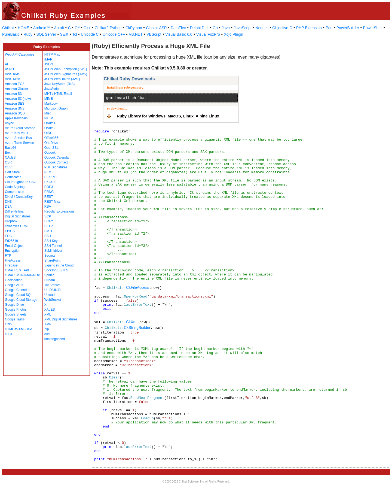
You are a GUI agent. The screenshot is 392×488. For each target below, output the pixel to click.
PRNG (49, 192)
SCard (49, 221)
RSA (47, 206)
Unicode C (90, 34)
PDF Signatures (56, 167)
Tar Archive (52, 285)
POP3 (48, 187)
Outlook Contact (56, 162)
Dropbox (11, 221)
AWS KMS (12, 74)
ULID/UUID (52, 290)
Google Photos (15, 309)
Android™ (41, 28)
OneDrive (51, 143)
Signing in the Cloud (59, 265)
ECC (8, 236)
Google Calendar (17, 290)
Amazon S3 (13, 94)
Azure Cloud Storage (20, 128)
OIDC (48, 133)
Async (9, 123)
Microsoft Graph (56, 108)
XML (47, 314)
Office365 (51, 138)
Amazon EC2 (14, 84)
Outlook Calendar (57, 157)
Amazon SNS (14, 108)
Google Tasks (15, 319)
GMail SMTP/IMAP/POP (22, 275)
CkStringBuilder (137, 327)
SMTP (48, 231)
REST (48, 197)
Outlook (50, 152)
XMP (47, 324)
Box (8, 152)
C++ (87, 28)
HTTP (9, 334)
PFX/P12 (50, 177)
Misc (47, 113)
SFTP (48, 226)
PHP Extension (309, 28)
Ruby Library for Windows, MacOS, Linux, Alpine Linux (168, 116)
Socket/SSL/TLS (56, 270)
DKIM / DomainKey (19, 197)
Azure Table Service (19, 143)
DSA (8, 206)
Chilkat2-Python (108, 28)
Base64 (10, 148)
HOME (23, 28)
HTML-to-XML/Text (18, 329)
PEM (47, 172)
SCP (47, 216)
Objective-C (282, 28)
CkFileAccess (137, 287)
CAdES (10, 157)
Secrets (50, 255)
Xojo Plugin (233, 34)
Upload (49, 295)
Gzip (8, 324)
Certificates (13, 177)
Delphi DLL (199, 28)
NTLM (48, 118)
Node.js (261, 28)
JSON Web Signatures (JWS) (65, 74)
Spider (49, 275)
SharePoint (52, 260)
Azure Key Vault (16, 133)
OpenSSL (51, 148)
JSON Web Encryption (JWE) (65, 69)
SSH (47, 236)
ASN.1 (9, 69)
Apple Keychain (16, 118)
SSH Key (51, 241)
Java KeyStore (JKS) (59, 84)
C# (77, 28)
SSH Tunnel (53, 246)
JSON (48, 64)
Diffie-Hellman (15, 211)
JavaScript (243, 28)
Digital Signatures (17, 216)
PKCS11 (50, 182)
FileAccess (13, 260)
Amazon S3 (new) (18, 99)
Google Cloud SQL (18, 295)
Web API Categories (19, 54)
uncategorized (54, 339)
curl (47, 334)
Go (215, 28)
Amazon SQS (15, 113)
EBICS (10, 231)
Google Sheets (15, 314)
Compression (14, 192)
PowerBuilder (347, 28)
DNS (8, 202)
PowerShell (372, 28)
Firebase (11, 265)
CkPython (133, 28)
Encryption (12, 251)
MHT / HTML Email (58, 94)
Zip (46, 329)
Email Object (14, 246)
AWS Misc (12, 79)
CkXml (131, 322)
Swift (64, 34)
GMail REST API (17, 270)
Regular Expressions (59, 211)
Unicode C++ (114, 34)
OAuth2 (50, 128)
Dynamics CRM (16, 226)
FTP (8, 255)
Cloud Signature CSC (20, 182)
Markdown (51, 103)
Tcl (74, 34)
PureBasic (11, 34)
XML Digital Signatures (61, 319)
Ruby (27, 34)
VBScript (153, 34)
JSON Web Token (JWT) (62, 79)
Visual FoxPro (208, 34)
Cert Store (12, 172)
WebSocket (52, 300)
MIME (48, 99)
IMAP (48, 59)
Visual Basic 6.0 (178, 34)
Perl (329, 28)
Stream (49, 280)
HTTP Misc (52, 54)
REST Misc (52, 202)
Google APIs (14, 285)
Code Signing (14, 187)
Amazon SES (14, 103)
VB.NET (136, 34)
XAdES (49, 309)
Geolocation (13, 280)
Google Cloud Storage (21, 300)
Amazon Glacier (16, 89)
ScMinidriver (53, 251)
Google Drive (14, 305)
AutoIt (59, 28)
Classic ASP (156, 28)
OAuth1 (50, 123)
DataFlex (178, 28)
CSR (8, 162)
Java (226, 28)
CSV (8, 167)
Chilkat (8, 28)
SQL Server (46, 34)
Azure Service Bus (18, 138)
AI (6, 64)
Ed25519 (11, 241)
